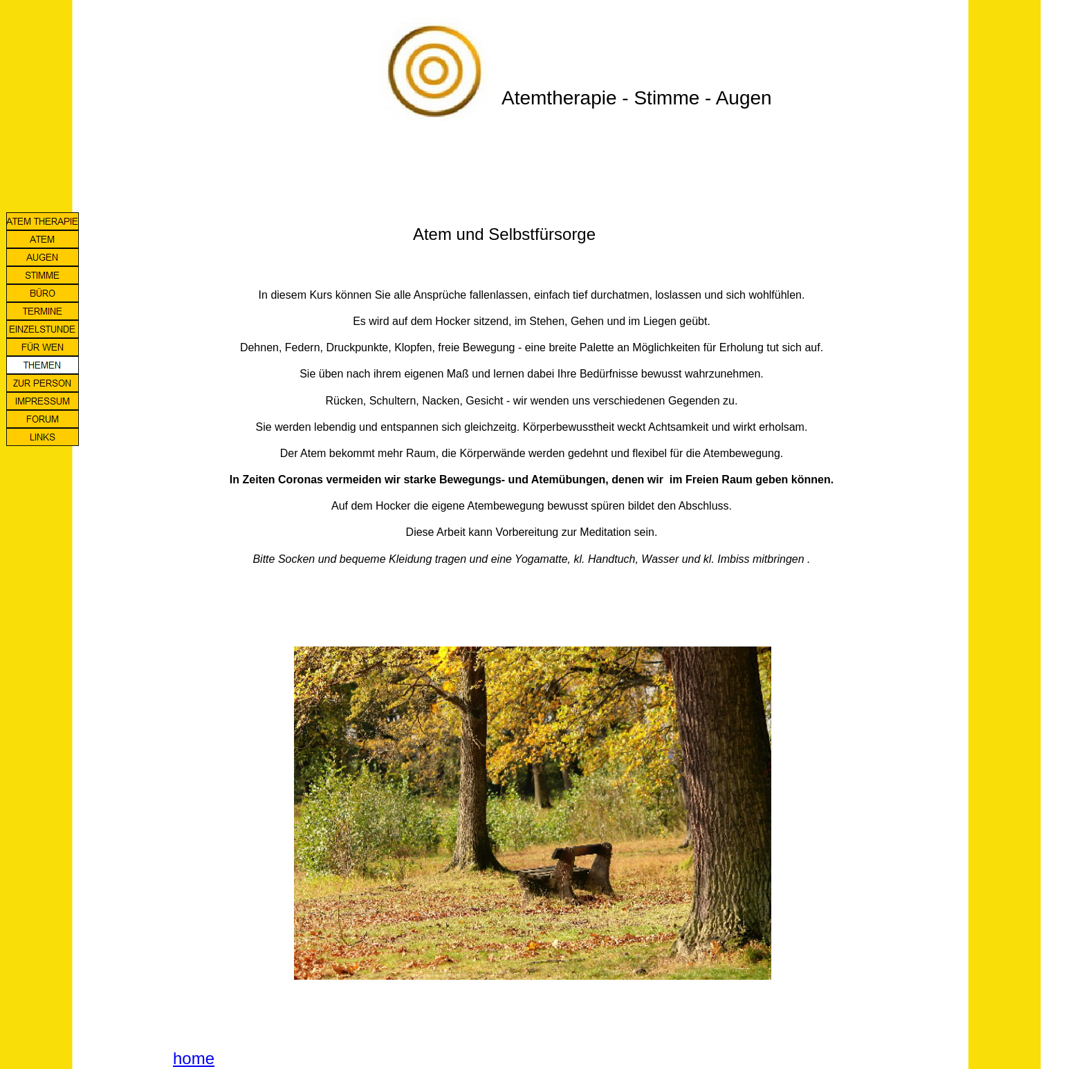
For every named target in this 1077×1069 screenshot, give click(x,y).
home (193, 1058)
